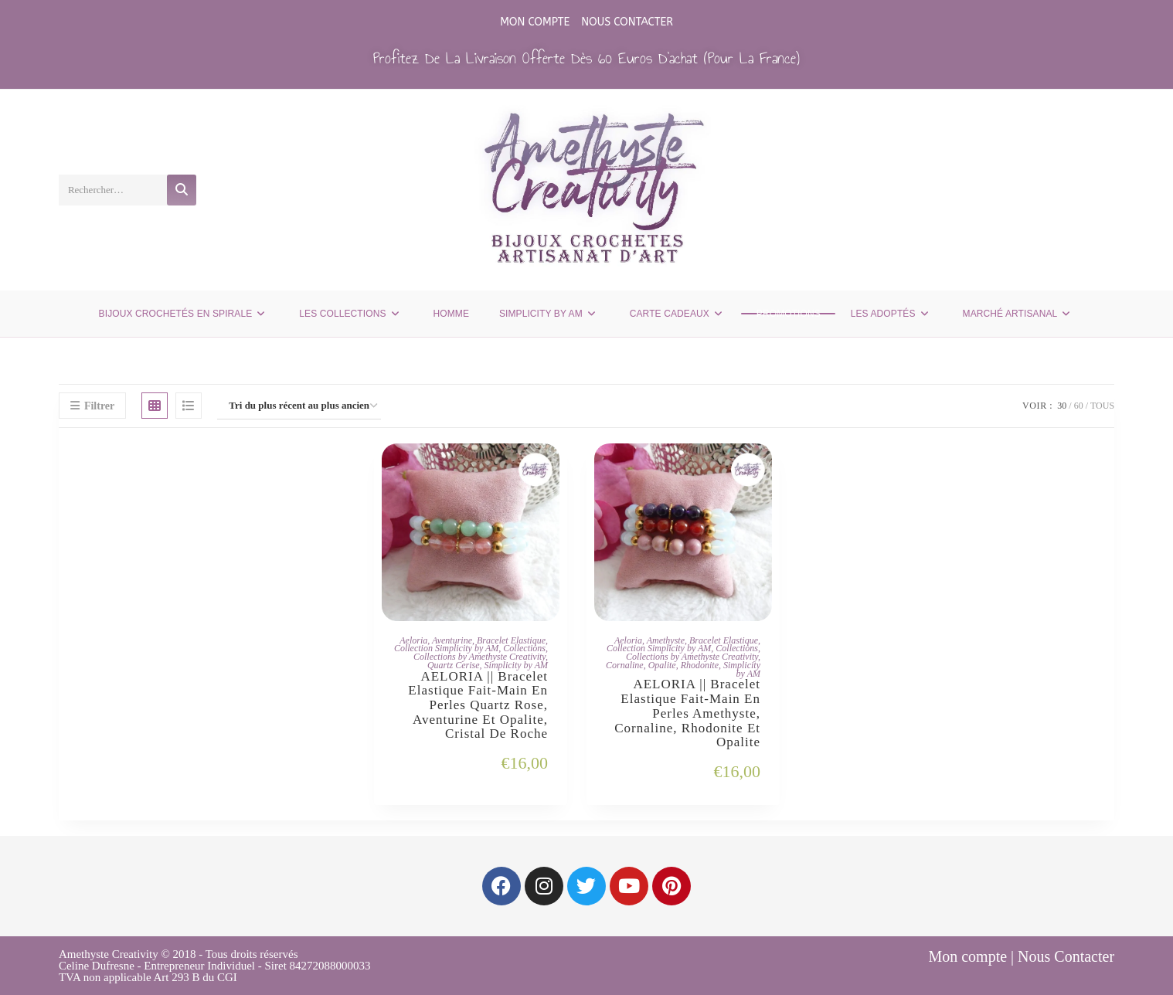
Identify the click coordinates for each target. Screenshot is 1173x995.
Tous (1102, 405)
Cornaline (625, 665)
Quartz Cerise (453, 665)
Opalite (662, 665)
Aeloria (413, 640)
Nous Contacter (627, 22)
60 (1078, 405)
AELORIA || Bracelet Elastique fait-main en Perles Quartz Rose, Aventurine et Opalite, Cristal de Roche (478, 706)
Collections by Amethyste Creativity (479, 656)
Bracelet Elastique (511, 640)
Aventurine (452, 640)
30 (1061, 405)
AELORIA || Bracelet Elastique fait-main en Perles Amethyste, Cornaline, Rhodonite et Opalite (687, 713)
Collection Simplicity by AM (446, 648)
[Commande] (299, 405)
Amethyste (666, 640)
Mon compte (535, 22)
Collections (524, 648)
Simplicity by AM (516, 665)
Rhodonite (700, 665)
